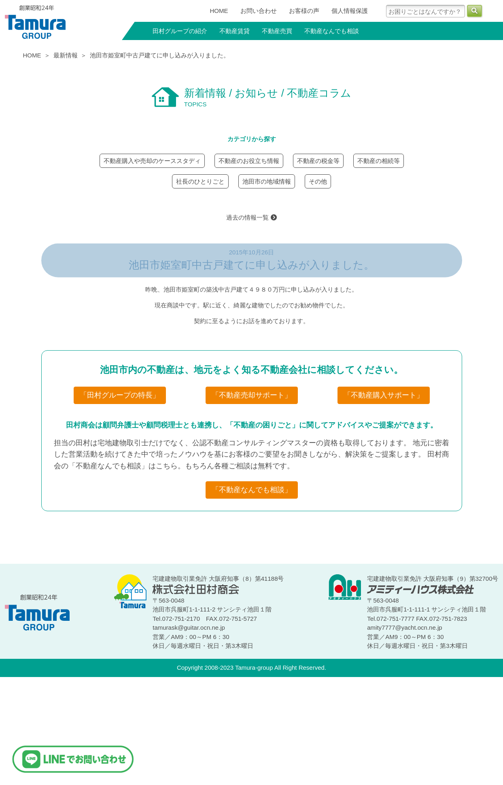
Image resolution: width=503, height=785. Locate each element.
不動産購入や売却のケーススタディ (152, 160)
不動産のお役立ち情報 (249, 160)
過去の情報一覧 (251, 217)
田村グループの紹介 (180, 31)
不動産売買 (277, 31)
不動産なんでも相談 (331, 31)
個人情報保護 (349, 10)
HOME (219, 10)
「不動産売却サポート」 (252, 395)
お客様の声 (304, 10)
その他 (318, 181)
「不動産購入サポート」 (384, 395)
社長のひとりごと (200, 181)
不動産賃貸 (234, 31)
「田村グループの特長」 (120, 395)
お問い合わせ (258, 10)
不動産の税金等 (318, 160)
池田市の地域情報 (266, 181)
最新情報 (65, 55)
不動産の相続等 (378, 160)
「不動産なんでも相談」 (252, 490)
